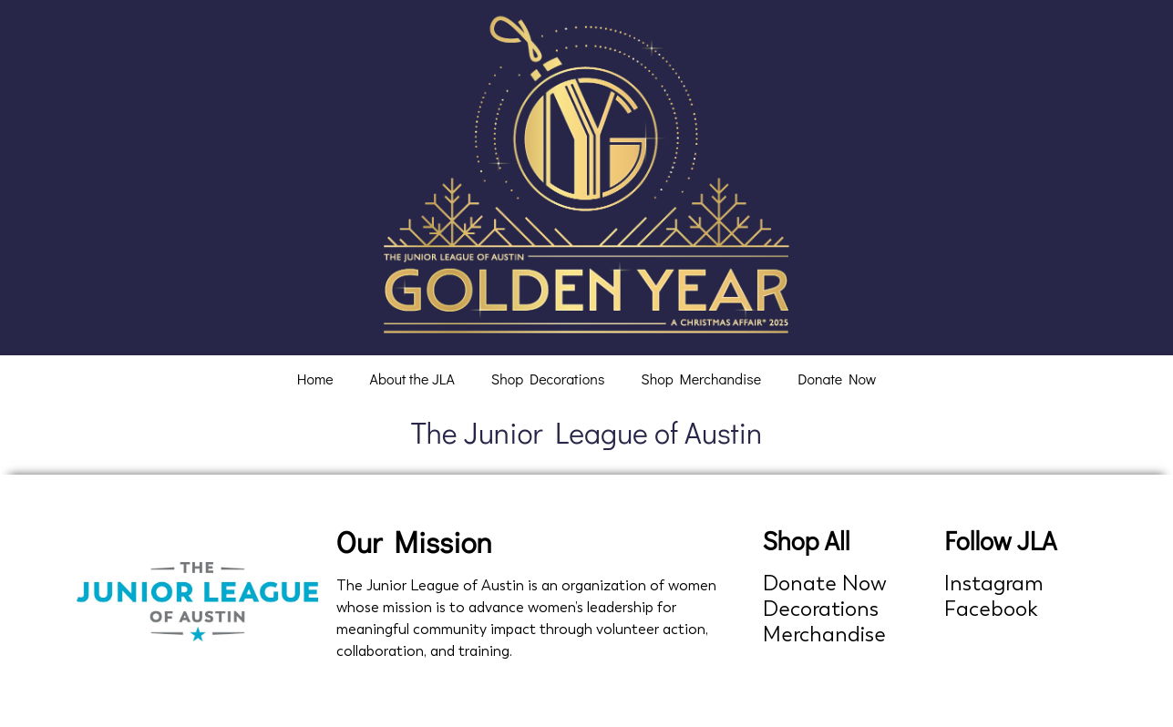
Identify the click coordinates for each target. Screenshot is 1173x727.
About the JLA (412, 378)
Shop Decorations (548, 378)
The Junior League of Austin (587, 432)
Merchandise (824, 634)
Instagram (994, 583)
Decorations (821, 609)
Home (315, 378)
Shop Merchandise (701, 378)
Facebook (991, 609)
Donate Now (836, 378)
